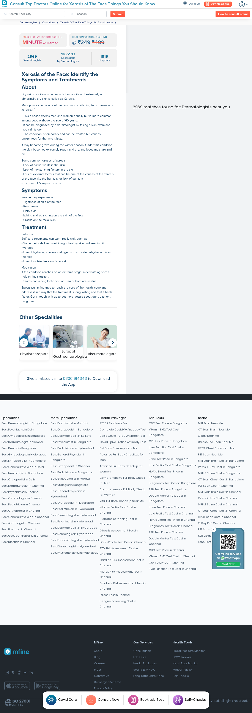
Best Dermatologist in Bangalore (24, 423)
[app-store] (17, 686)
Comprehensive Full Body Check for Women (122, 492)
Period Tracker (183, 669)
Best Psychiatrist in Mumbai (69, 423)
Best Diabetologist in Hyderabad (73, 546)
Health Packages (113, 418)
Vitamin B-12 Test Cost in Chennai (172, 556)
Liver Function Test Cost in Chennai (173, 569)
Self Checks (181, 676)
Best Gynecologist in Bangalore (23, 436)
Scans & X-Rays (144, 669)
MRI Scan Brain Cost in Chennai (219, 492)
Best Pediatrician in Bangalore (72, 472)
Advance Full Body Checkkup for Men (122, 457)
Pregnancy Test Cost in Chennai (171, 526)
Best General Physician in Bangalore (68, 457)
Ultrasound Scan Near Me (215, 442)
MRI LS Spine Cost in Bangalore (219, 473)
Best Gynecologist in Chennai (22, 498)
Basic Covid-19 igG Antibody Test (122, 436)
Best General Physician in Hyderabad (68, 493)
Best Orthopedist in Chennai (21, 511)
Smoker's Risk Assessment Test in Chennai (123, 585)
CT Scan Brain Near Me (214, 429)
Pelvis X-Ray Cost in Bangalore (219, 467)
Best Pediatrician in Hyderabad (72, 448)
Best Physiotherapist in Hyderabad (75, 553)
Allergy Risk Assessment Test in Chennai (121, 574)
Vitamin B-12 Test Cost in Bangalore (165, 432)
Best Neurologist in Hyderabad (72, 534)
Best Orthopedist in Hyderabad (72, 503)
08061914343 (75, 378)
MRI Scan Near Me (210, 423)
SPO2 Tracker (182, 657)
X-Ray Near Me (208, 436)
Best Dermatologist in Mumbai (22, 442)
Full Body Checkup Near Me (118, 448)
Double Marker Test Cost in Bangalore (167, 498)
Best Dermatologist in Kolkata (71, 436)
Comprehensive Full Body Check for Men (122, 480)
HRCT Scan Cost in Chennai (217, 517)
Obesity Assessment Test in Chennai (119, 533)
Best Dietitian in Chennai (18, 542)
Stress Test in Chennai (115, 595)
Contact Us (101, 676)
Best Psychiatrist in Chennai (20, 492)
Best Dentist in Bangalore (19, 448)
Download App (218, 4)
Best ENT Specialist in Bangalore (24, 461)
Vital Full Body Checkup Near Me (122, 501)
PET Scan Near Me (210, 454)
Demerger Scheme (107, 682)
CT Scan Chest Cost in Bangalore (221, 479)
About (98, 651)
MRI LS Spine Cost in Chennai (218, 504)
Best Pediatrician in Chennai (21, 504)
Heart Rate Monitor (186, 663)
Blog (97, 657)
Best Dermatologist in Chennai (23, 486)
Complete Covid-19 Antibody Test (123, 429)
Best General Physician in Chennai (25, 517)
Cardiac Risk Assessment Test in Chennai (122, 562)
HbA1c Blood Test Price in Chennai (172, 520)
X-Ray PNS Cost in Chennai (216, 523)
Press (98, 669)
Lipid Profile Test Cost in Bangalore (173, 465)
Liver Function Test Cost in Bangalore (166, 450)
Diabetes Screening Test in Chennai (118, 521)
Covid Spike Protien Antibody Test (123, 442)
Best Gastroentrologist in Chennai (25, 535)
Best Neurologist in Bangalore (22, 473)
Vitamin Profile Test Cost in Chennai (118, 509)
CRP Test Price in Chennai (166, 562)
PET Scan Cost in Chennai (215, 486)
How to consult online (233, 14)
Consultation (142, 651)
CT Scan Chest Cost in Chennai (219, 511)
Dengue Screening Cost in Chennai (118, 603)
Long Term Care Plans (148, 676)
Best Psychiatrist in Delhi (18, 429)
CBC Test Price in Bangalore (168, 423)
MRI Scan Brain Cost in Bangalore (221, 461)
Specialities (10, 418)
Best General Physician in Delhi (23, 467)
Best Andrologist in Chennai (21, 523)
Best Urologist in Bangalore (69, 485)
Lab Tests (156, 418)
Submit (118, 14)
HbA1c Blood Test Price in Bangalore (166, 474)
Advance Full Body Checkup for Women (121, 468)
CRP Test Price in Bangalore (168, 441)
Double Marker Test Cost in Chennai (167, 541)
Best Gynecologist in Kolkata (70, 478)
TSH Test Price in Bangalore (168, 489)
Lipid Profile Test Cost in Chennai (171, 513)
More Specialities (64, 418)
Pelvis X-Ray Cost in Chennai (218, 498)
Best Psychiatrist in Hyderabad (72, 521)
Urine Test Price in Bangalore (169, 459)
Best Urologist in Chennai (19, 529)
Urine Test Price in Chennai (167, 507)
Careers (100, 663)
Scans (203, 418)
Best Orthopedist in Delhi (19, 479)
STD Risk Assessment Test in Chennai (119, 551)
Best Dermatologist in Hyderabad (74, 528)
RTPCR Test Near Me (113, 423)
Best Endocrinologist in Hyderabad (75, 540)
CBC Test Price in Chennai (166, 550)
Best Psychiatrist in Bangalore (71, 442)
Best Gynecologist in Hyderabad (24, 454)
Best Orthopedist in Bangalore (72, 429)
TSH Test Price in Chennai (166, 532)
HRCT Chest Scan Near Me (216, 448)
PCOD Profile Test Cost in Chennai (123, 542)
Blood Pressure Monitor (189, 651)
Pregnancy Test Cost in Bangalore (172, 483)
